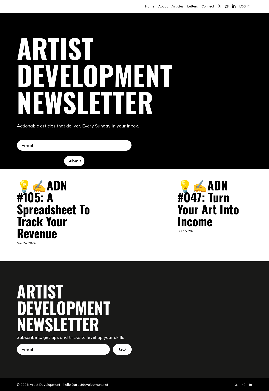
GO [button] (122, 349)
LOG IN (244, 6)
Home (149, 6)
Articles (177, 6)
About (163, 6)
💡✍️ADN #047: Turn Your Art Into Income (208, 203)
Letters (192, 6)
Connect (208, 6)
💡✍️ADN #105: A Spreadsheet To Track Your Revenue (53, 209)
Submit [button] (74, 160)
